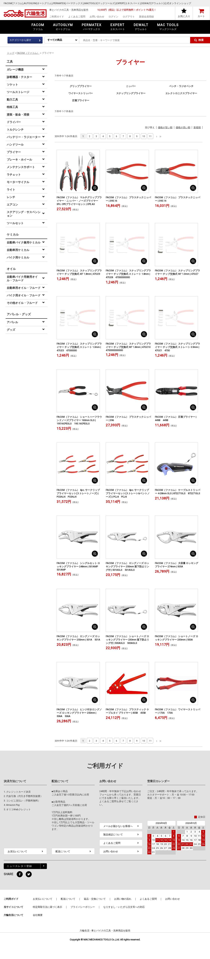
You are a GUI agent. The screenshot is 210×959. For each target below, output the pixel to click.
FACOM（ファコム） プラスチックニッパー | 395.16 (128, 199)
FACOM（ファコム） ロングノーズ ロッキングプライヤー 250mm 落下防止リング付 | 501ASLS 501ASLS (127, 566)
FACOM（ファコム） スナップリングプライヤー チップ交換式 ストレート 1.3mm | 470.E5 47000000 (79, 347)
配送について (63, 851)
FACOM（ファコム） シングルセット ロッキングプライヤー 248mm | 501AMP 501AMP (78, 566)
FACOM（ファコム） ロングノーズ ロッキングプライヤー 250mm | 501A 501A (78, 638)
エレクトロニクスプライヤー (181, 93)
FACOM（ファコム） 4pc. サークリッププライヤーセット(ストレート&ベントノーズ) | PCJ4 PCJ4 (128, 493)
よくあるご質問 (76, 16)
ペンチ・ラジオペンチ (181, 86)
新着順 (197, 127)
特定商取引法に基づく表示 (47, 907)
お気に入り (184, 16)
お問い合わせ (97, 16)
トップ (10, 53)
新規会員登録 (146, 16)
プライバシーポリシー (82, 907)
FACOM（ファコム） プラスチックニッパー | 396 (128, 418)
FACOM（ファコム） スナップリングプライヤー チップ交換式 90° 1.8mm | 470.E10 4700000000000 (128, 347)
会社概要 (38, 915)
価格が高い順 (183, 127)
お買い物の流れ (122, 898)
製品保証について (113, 834)
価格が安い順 (165, 127)
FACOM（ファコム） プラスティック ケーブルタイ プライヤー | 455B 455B (127, 711)
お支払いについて (17, 851)
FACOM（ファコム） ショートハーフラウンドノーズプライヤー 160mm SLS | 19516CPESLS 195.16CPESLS (79, 420)
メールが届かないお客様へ (118, 826)
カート (201, 16)
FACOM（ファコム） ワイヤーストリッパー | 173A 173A (177, 711)
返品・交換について (95, 898)
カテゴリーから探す (20, 40)
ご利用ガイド (56, 16)
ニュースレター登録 (19, 866)
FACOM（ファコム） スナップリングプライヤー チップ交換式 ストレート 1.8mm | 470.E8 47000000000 (128, 274)
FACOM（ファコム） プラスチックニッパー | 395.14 (177, 199)
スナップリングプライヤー (131, 93)
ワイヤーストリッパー (80, 93)
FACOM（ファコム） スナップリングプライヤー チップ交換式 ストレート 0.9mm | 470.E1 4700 (177, 347)
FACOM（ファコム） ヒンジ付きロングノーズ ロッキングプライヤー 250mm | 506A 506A (79, 713)
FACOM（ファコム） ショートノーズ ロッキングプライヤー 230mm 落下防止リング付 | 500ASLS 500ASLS (127, 639)
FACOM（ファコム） (28, 53)
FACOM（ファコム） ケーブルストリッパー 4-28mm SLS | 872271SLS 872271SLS (177, 492)
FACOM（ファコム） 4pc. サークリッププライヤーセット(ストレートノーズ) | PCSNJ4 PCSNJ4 (78, 493)
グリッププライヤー (81, 86)
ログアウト (129, 16)
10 (143, 136)
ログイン (113, 16)
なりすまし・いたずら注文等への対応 (124, 907)
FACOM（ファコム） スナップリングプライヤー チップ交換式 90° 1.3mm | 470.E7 (177, 272)
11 (150, 136)
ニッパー (131, 86)
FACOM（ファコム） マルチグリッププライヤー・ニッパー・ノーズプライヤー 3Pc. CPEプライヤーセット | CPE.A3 (79, 201)
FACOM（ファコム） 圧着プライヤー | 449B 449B (175, 418)
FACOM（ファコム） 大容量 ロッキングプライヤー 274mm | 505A (176, 565)
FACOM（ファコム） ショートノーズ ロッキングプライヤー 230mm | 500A (176, 638)
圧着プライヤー (80, 100)
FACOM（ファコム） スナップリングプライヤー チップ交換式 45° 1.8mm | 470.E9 (79, 272)
